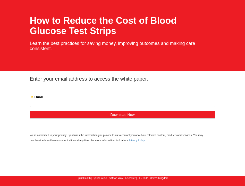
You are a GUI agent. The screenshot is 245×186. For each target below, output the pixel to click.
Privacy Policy (137, 140)
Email (38, 97)
